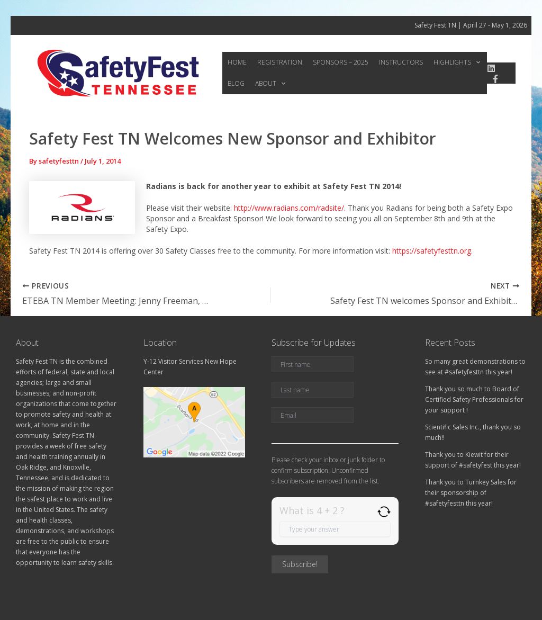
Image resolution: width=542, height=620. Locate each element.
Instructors (393, 62)
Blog (235, 83)
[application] (466, 62)
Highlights (447, 62)
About (267, 83)
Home (236, 62)
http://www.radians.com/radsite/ (289, 208)
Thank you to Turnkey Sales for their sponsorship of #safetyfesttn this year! (471, 493)
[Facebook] (494, 79)
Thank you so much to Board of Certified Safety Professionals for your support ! (474, 399)
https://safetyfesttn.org (431, 251)
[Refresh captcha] (384, 511)
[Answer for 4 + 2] (335, 529)
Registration (276, 62)
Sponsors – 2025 (335, 62)
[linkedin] (490, 68)
